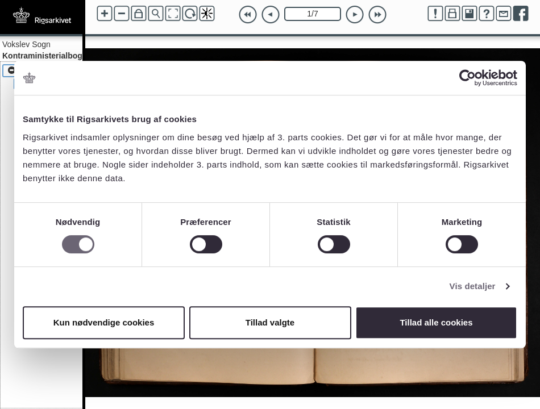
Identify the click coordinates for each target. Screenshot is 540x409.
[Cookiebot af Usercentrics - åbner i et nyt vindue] (467, 77)
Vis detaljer (473, 286)
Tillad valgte (270, 322)
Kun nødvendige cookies (104, 322)
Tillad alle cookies (436, 322)
